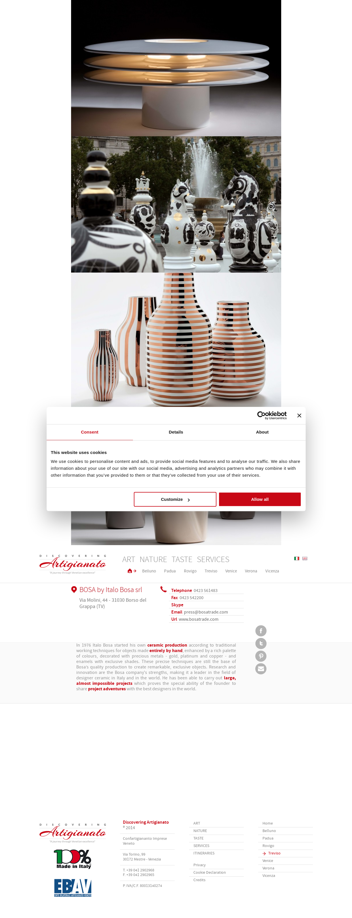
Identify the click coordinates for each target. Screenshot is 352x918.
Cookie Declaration (209, 873)
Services (213, 559)
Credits (199, 880)
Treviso (211, 571)
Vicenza (272, 571)
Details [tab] (176, 432)
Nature (153, 559)
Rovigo (190, 571)
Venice (231, 571)
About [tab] (262, 432)
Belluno (149, 571)
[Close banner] (299, 415)
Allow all (260, 499)
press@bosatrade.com (206, 612)
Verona (251, 571)
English (304, 558)
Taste (182, 559)
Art (128, 559)
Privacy (199, 865)
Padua (170, 571)
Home (267, 823)
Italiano (296, 558)
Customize (175, 499)
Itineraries (203, 853)
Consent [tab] (89, 432)
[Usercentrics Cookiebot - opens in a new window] (261, 415)
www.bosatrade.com (198, 619)
